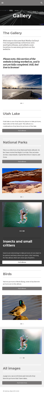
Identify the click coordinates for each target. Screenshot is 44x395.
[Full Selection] (22, 383)
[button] (2, 3)
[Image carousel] (22, 89)
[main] (22, 15)
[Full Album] (22, 130)
